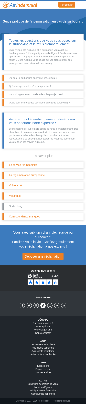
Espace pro (43, 366)
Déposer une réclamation (43, 256)
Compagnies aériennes (43, 393)
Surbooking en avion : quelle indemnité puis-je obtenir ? (37, 94)
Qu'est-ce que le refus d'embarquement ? (30, 86)
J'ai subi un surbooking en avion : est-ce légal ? (33, 78)
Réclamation (66, 4)
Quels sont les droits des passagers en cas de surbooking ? (39, 102)
